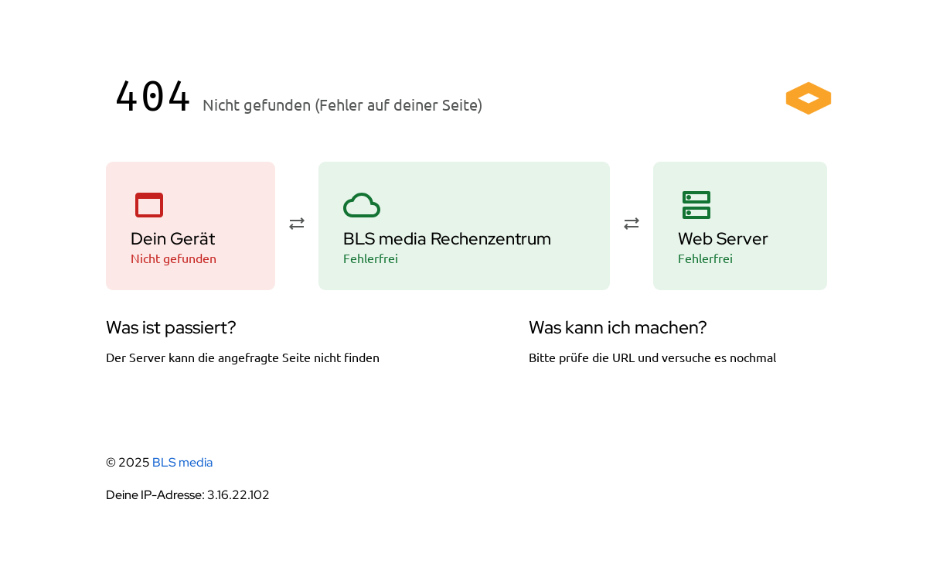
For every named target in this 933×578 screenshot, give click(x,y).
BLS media (182, 462)
